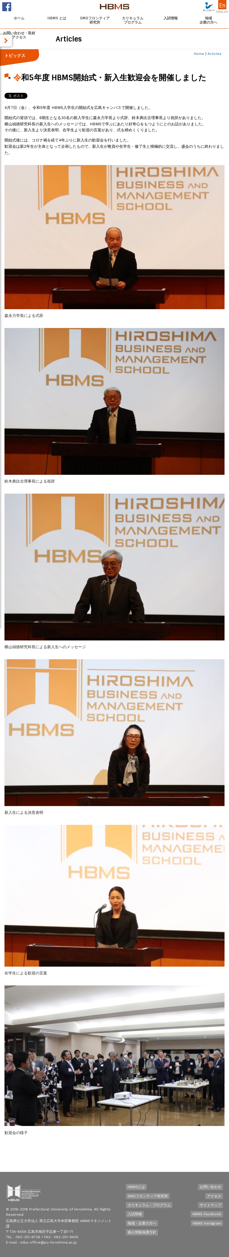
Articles (215, 54)
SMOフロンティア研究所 (148, 1196)
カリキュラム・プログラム (149, 1205)
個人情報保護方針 (142, 1232)
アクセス (214, 1196)
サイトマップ (210, 1205)
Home (199, 54)
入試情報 (135, 1214)
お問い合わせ (210, 1187)
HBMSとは (136, 1187)
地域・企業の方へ (142, 1223)
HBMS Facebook (206, 1214)
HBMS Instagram (207, 1223)
